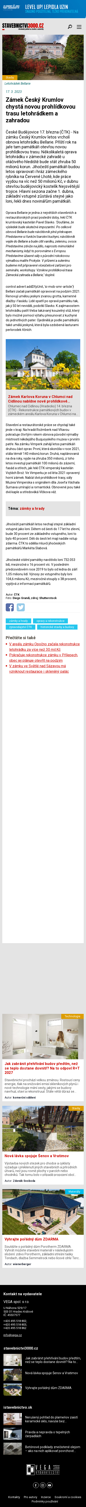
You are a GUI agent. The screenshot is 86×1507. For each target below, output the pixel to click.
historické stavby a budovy (57, 627)
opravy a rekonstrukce (50, 621)
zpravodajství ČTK (20, 627)
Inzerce (46, 1497)
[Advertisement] (43, 808)
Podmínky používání (45, 1501)
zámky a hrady (18, 621)
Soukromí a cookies (68, 1497)
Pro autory (30, 1497)
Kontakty (14, 1497)
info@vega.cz (12, 1335)
